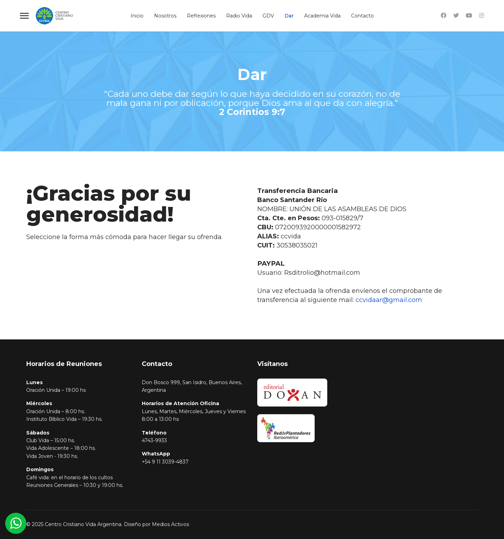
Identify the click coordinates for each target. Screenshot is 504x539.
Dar (289, 16)
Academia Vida (322, 16)
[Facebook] (443, 15)
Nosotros (165, 16)
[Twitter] (456, 15)
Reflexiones (201, 16)
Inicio (137, 16)
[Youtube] (469, 15)
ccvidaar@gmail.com (389, 300)
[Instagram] (481, 15)
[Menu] (24, 15)
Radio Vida (239, 16)
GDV (268, 16)
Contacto (362, 16)
